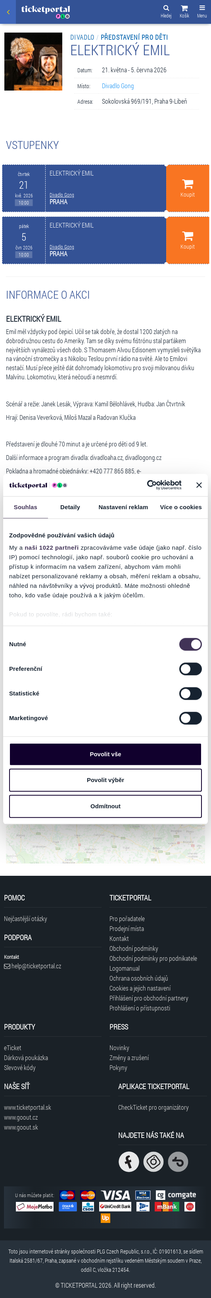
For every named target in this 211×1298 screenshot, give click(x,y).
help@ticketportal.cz (32, 966)
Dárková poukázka (26, 1057)
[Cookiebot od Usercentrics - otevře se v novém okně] (147, 485)
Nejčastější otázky (25, 918)
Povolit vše (105, 754)
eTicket (12, 1047)
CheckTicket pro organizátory (153, 1107)
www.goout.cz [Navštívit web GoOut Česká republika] (21, 1117)
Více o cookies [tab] (181, 507)
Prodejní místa (126, 928)
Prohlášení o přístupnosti (139, 1008)
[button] (184, 12)
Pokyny (118, 1067)
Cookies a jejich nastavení (140, 988)
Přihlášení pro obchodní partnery (148, 998)
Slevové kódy (20, 1067)
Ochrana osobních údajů (138, 978)
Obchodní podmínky (133, 948)
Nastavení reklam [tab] (123, 507)
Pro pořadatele (127, 918)
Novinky (119, 1047)
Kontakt (119, 938)
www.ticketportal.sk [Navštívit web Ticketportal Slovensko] (27, 1107)
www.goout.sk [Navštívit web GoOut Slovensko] (21, 1127)
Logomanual (124, 968)
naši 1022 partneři (52, 547)
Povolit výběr (105, 779)
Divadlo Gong (118, 85)
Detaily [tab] (70, 507)
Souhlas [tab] (25, 507)
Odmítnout (105, 806)
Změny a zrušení (129, 1057)
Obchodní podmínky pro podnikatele (153, 958)
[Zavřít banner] (199, 485)
